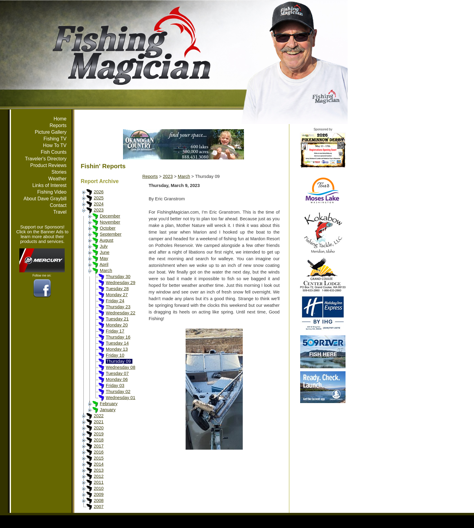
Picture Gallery (51, 132)
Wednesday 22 (120, 312)
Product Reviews (48, 165)
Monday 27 (117, 294)
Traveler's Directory (46, 158)
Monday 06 (117, 379)
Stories (59, 172)
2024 (99, 204)
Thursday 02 (118, 391)
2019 (99, 433)
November (110, 222)
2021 (99, 421)
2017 (99, 446)
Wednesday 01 (120, 397)
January (107, 409)
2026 (99, 191)
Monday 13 (117, 349)
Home (60, 118)
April (103, 264)
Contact (58, 205)
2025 (99, 197)
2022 (99, 415)
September (111, 234)
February (109, 403)
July (104, 246)
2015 (99, 458)
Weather (57, 178)
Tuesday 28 (117, 288)
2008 (99, 500)
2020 (99, 427)
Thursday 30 (118, 276)
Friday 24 (115, 300)
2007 (99, 506)
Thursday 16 (118, 337)
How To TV (55, 145)
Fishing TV (55, 138)
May (104, 258)
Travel (60, 212)
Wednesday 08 (120, 367)
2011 (99, 482)
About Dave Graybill (45, 198)
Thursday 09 (118, 361)
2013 (99, 470)
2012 (99, 476)
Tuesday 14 (117, 343)
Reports (58, 125)
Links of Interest (49, 185)
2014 (99, 464)
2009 (99, 494)
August (106, 240)
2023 (99, 210)
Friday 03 (115, 385)
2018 (99, 440)
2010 (99, 488)
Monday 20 (117, 325)
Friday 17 (115, 331)
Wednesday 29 (120, 282)
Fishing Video (52, 192)
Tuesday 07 (117, 373)
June (104, 252)
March (106, 270)
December (110, 216)
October (107, 228)
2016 (99, 452)
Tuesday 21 (117, 318)
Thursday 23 (118, 306)
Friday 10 (115, 355)
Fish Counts (54, 152)
